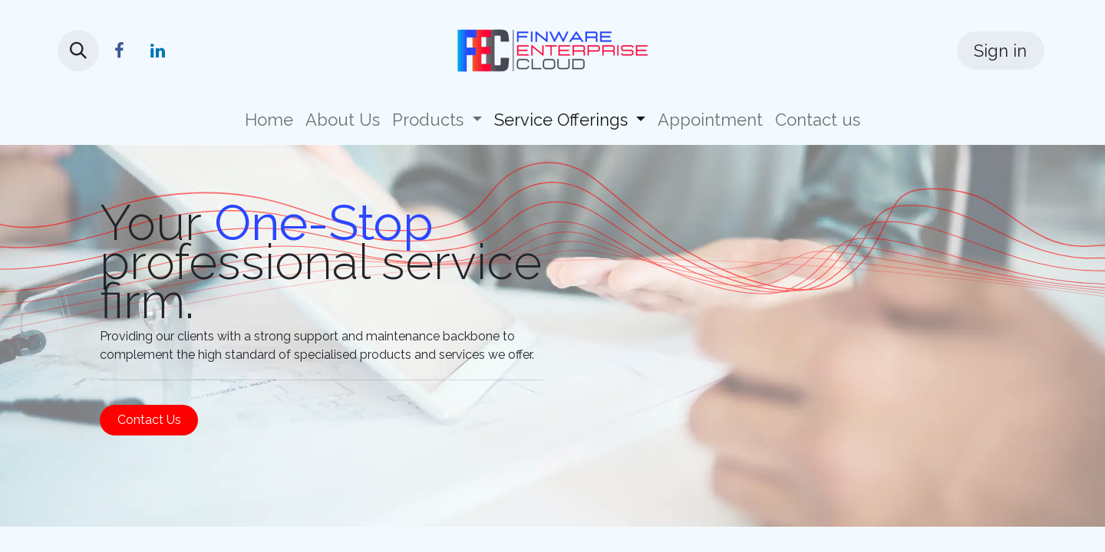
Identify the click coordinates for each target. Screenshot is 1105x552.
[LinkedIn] (157, 50)
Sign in (1000, 51)
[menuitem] (269, 120)
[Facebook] (119, 50)
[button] (78, 50)
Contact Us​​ (149, 419)
